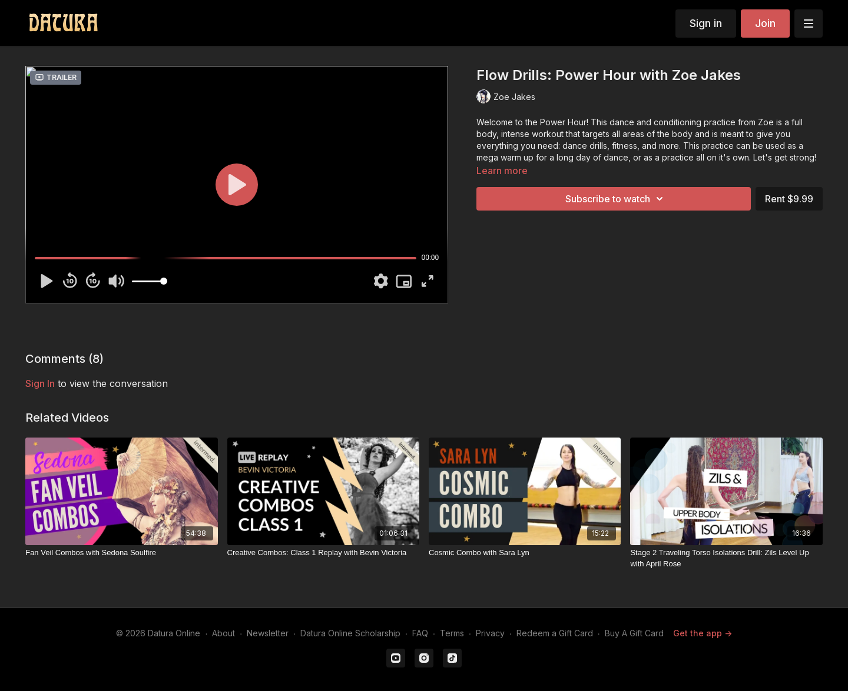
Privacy (490, 633)
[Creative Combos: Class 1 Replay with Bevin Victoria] (323, 553)
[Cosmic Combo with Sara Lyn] (525, 553)
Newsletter (268, 633)
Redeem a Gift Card (554, 633)
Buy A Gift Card (634, 633)
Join (765, 23)
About (223, 633)
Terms (452, 633)
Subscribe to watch (616, 199)
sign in (40, 383)
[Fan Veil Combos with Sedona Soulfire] (121, 553)
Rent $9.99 (789, 199)
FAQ (420, 633)
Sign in (706, 23)
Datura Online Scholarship (350, 633)
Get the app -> (702, 633)
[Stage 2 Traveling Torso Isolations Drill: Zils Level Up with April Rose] (726, 558)
